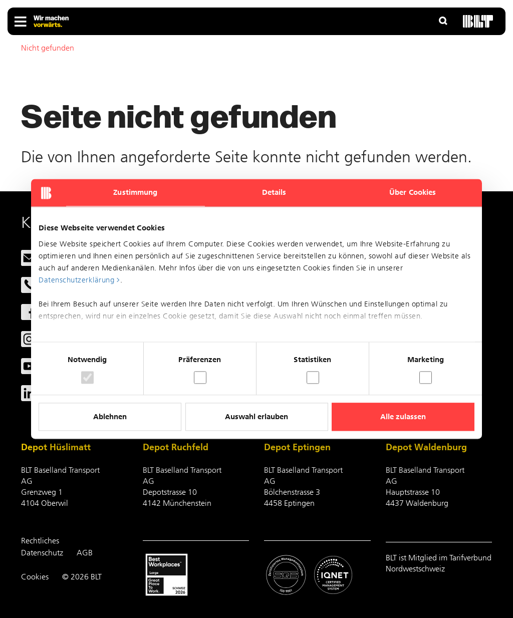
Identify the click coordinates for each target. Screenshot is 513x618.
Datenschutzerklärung (76, 279)
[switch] (200, 377)
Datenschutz (42, 552)
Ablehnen (110, 417)
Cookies (35, 576)
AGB (85, 552)
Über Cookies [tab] (412, 192)
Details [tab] (274, 192)
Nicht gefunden (47, 48)
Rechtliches (40, 540)
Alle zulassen (403, 417)
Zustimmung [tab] (135, 192)
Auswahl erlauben (256, 417)
